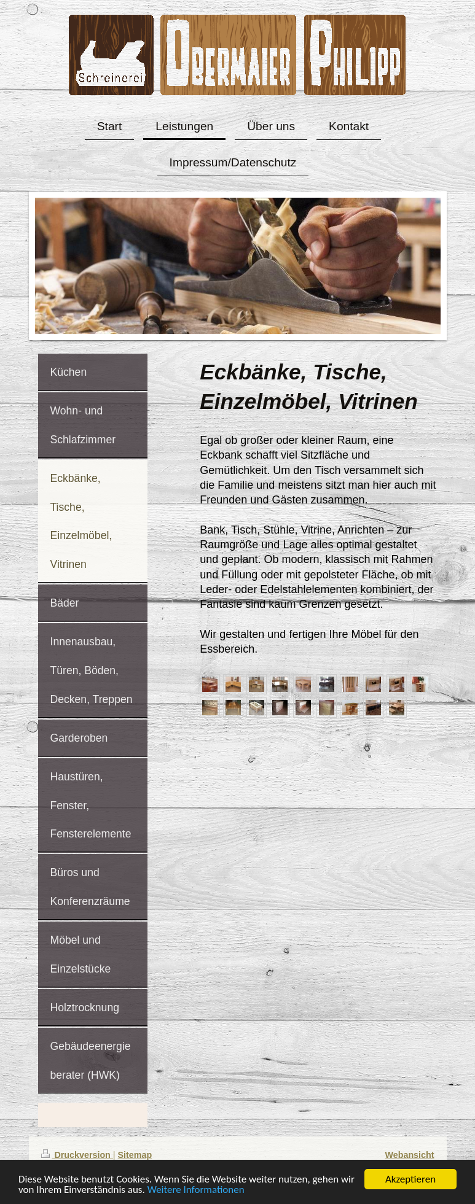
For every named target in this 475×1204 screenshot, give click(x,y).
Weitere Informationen (196, 1190)
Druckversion (77, 1155)
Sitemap (135, 1155)
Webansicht (409, 1155)
